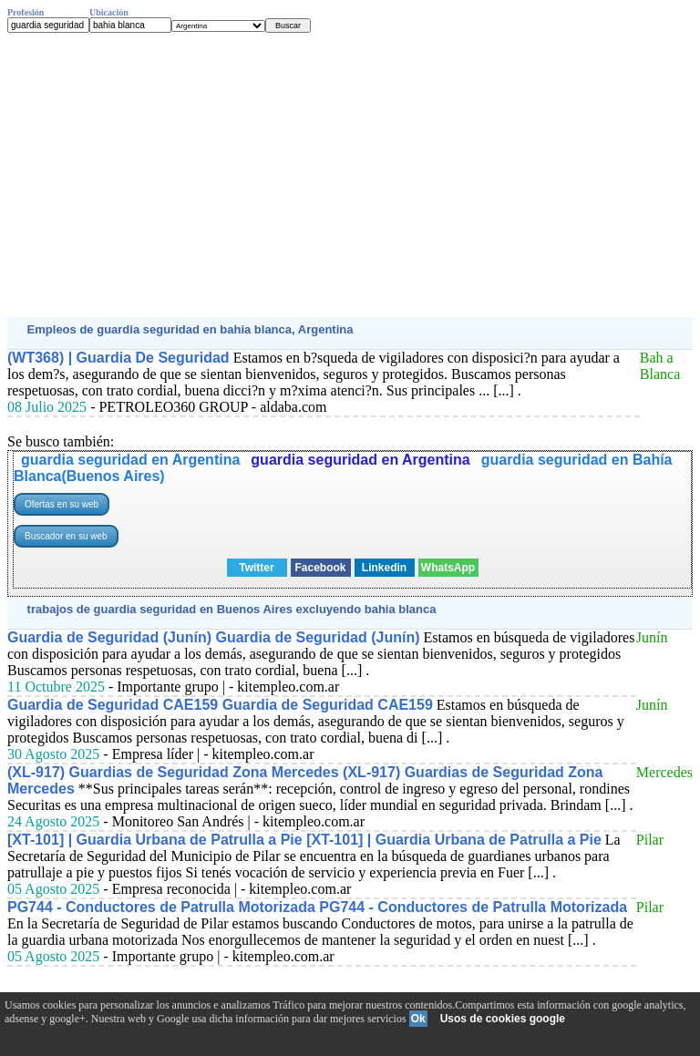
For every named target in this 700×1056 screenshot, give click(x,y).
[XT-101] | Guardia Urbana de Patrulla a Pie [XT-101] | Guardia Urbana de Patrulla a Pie (304, 839)
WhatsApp (448, 567)
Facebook (319, 567)
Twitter (256, 567)
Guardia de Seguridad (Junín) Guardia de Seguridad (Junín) (213, 637)
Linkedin (384, 567)
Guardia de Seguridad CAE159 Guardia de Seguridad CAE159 (220, 705)
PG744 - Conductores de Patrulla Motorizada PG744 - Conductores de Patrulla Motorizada (317, 907)
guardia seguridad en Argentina (130, 459)
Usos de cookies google (502, 1018)
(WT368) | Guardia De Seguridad (118, 357)
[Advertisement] (350, 174)
